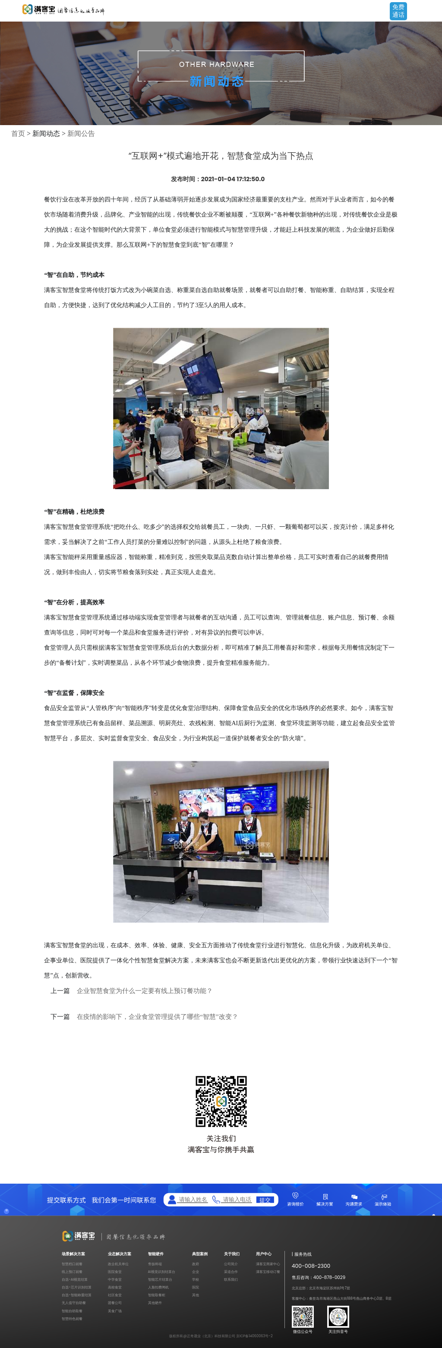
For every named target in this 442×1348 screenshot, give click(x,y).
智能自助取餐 (72, 1310)
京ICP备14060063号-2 (254, 1336)
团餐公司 (115, 1302)
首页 (18, 133)
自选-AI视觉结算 (75, 1279)
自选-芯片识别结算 (77, 1287)
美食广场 (115, 1310)
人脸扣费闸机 (158, 1287)
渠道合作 (231, 1271)
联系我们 (231, 1279)
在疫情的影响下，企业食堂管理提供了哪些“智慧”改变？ (157, 1016)
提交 (265, 1200)
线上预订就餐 (72, 1271)
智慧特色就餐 (72, 1318)
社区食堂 (115, 1295)
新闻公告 (81, 133)
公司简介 (231, 1263)
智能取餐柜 (156, 1295)
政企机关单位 (118, 1263)
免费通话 (398, 11)
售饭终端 (155, 1263)
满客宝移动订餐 (268, 1271)
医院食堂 (115, 1271)
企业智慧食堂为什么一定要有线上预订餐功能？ (145, 990)
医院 (195, 1287)
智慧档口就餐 (72, 1263)
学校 (195, 1279)
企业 (195, 1271)
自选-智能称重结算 (77, 1295)
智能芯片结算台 (160, 1279)
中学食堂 (115, 1279)
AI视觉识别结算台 (162, 1271)
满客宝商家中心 (268, 1263)
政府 (195, 1263)
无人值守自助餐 (74, 1302)
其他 (195, 1295)
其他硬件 (155, 1302)
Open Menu (431, 11)
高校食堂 (115, 1287)
